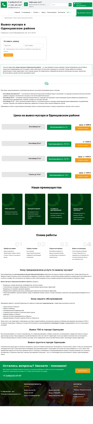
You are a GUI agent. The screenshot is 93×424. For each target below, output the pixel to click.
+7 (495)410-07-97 (12, 375)
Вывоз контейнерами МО (32, 395)
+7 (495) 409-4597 (15, 5)
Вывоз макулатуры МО (56, 395)
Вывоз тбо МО (28, 393)
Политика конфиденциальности (11, 394)
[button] (84, 13)
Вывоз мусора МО (30, 390)
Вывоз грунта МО (54, 390)
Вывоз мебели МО (54, 393)
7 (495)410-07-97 (15, 2)
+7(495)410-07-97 (78, 397)
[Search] (70, 4)
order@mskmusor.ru (14, 7)
